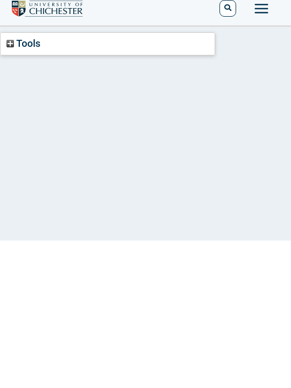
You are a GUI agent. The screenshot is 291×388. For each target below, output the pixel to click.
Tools (23, 43)
